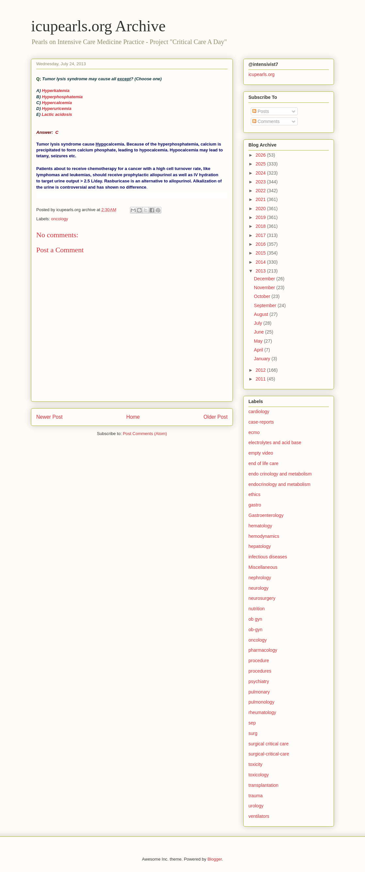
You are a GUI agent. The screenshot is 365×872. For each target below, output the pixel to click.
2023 (261, 181)
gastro (254, 504)
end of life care (263, 463)
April (259, 349)
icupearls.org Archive (98, 26)
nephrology (259, 577)
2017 (261, 235)
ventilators (258, 816)
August (261, 314)
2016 (261, 244)
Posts (260, 111)
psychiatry (258, 681)
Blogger (214, 859)
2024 (261, 173)
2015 (261, 253)
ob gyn (255, 619)
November (265, 287)
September (266, 305)
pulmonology (261, 702)
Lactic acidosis (57, 114)
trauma (255, 795)
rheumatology (262, 712)
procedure (258, 660)
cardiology (258, 411)
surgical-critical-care (268, 753)
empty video (260, 453)
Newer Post (49, 417)
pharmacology (262, 650)
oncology (59, 218)
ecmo (254, 432)
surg (252, 733)
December (265, 278)
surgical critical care (268, 743)
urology (255, 805)
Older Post (215, 417)
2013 (261, 270)
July (258, 323)
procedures (259, 671)
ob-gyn (255, 629)
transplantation (263, 785)
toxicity (255, 764)
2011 (261, 379)
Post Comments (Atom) (145, 433)
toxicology (258, 774)
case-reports (261, 422)
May (259, 341)
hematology (260, 525)
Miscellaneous (263, 567)
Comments (266, 121)
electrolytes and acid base (274, 442)
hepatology (259, 546)
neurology (258, 588)
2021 (261, 199)
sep (252, 722)
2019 (261, 217)
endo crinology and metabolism (280, 473)
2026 (261, 155)
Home (133, 417)
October (263, 296)
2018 (261, 226)
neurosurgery (262, 598)
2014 (261, 262)
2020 (261, 208)
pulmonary (259, 691)
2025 (261, 163)
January (263, 358)
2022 (261, 190)
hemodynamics (263, 536)
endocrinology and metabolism (279, 484)
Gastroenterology (265, 515)
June (259, 332)
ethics (254, 494)
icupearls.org (261, 74)
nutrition (256, 608)
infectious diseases (267, 556)
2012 (261, 370)
